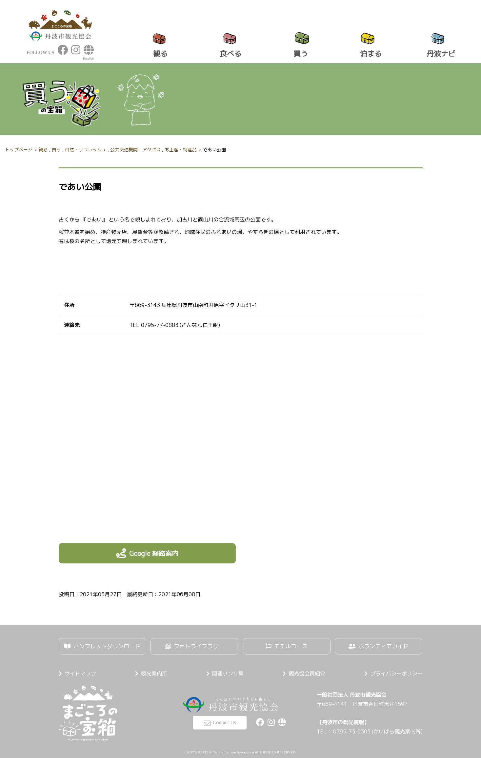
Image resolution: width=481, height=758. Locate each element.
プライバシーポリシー (396, 672)
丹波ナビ (441, 53)
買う (300, 53)
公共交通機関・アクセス (135, 149)
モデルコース (291, 646)
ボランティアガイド (384, 646)
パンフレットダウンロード (107, 646)
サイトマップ (80, 672)
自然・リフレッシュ (85, 149)
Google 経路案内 (153, 553)
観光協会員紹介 (307, 672)
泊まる (371, 53)
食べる (230, 53)
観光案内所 (154, 672)
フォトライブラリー (199, 646)
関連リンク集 (228, 672)
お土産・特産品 (181, 149)
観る (160, 53)
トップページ (18, 149)
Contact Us (224, 720)
